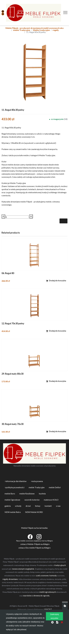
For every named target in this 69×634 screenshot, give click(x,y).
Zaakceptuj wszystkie (54, 616)
